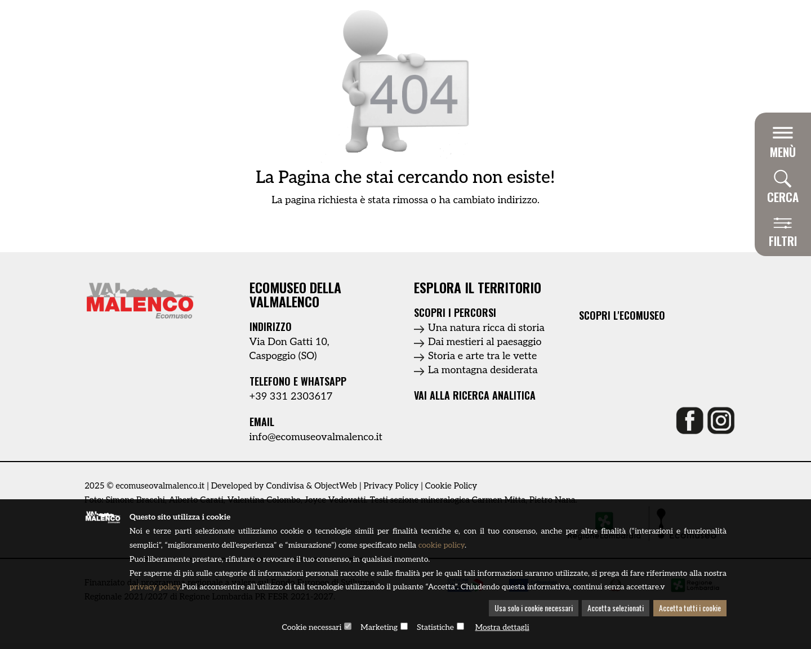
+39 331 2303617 (291, 396)
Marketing (379, 628)
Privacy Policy (390, 486)
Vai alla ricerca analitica (475, 395)
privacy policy (179, 588)
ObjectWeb (335, 486)
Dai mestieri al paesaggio (484, 342)
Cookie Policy (451, 486)
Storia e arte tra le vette (482, 356)
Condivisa (285, 486)
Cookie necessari (311, 628)
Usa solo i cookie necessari (533, 609)
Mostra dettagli (502, 628)
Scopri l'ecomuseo (622, 315)
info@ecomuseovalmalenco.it (316, 437)
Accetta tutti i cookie (690, 609)
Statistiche (435, 628)
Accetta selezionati (615, 609)
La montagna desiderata (483, 370)
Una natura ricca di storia (486, 328)
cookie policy (442, 545)
